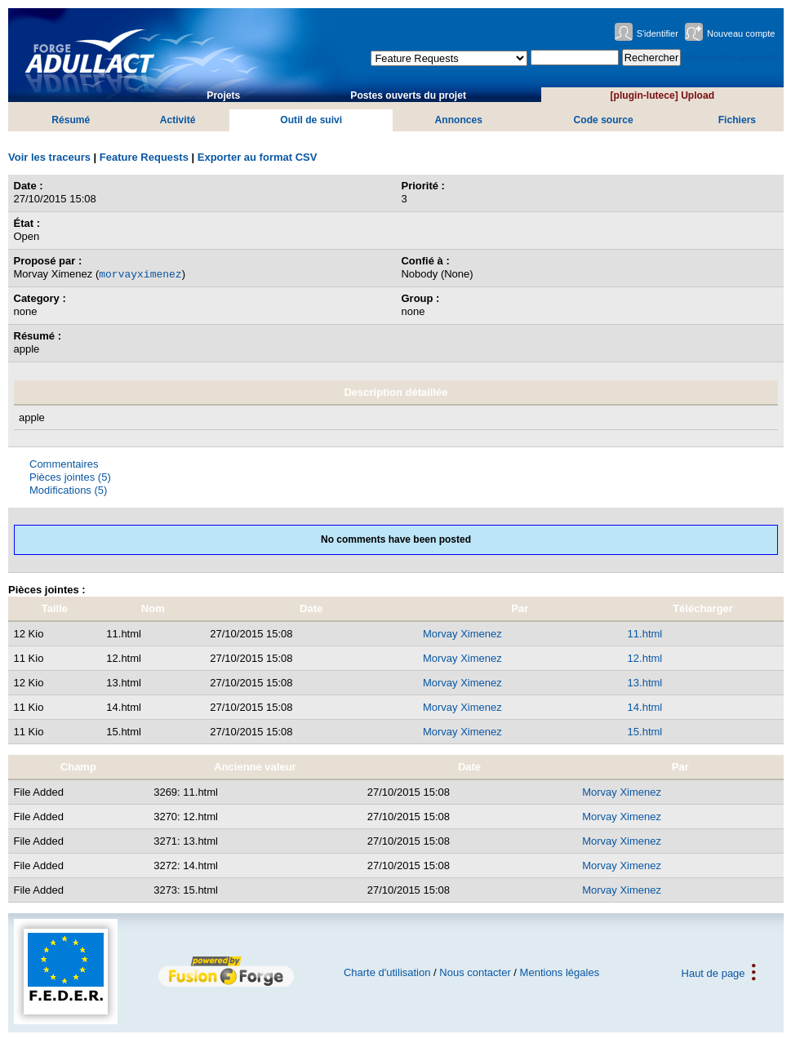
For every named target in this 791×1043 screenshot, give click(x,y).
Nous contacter (474, 972)
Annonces (458, 120)
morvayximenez (140, 273)
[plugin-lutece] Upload (662, 95)
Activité (178, 120)
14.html (645, 707)
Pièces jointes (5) (70, 477)
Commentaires (64, 464)
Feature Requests (144, 157)
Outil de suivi (311, 120)
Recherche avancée (731, 57)
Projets (223, 95)
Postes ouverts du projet (408, 95)
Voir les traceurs (49, 157)
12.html (645, 658)
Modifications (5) (68, 490)
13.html (645, 683)
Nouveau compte (741, 33)
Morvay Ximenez (462, 634)
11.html (645, 634)
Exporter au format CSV (258, 157)
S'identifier (657, 33)
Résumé (70, 120)
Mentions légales (560, 972)
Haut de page (713, 972)
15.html (645, 732)
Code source (603, 120)
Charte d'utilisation (387, 972)
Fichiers (737, 120)
